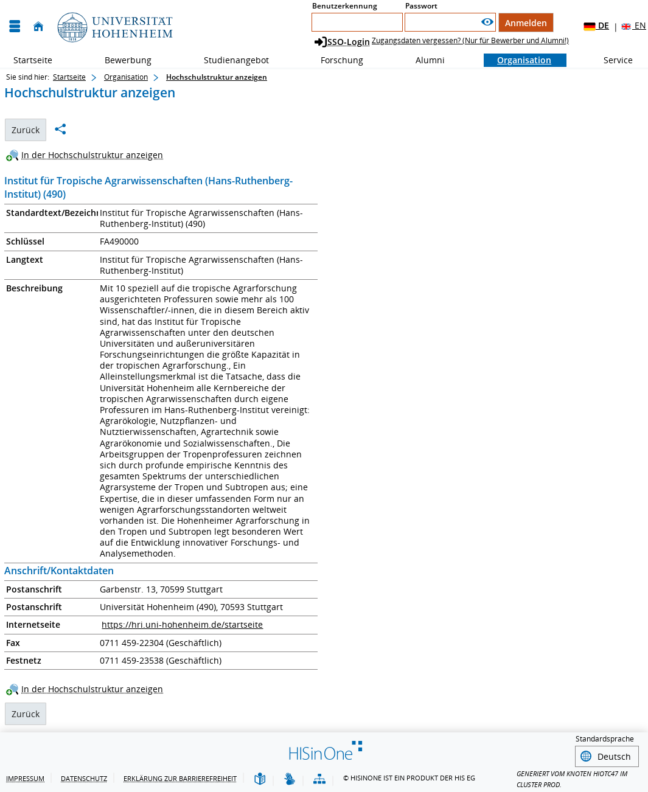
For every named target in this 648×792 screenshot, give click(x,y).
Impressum (25, 776)
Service (611, 60)
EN (633, 25)
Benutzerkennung (344, 6)
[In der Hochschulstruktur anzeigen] (87, 155)
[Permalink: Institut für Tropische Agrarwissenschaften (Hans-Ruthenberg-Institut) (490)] (60, 129)
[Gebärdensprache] (290, 778)
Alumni (423, 60)
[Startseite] (38, 26)
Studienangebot (229, 60)
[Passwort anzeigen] (487, 22)
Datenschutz (84, 776)
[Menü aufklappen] (14, 26)
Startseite (32, 60)
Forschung (335, 60)
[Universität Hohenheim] (114, 26)
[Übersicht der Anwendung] (319, 778)
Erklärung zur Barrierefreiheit (180, 776)
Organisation (517, 60)
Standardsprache (605, 739)
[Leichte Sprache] (260, 778)
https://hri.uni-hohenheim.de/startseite (182, 624)
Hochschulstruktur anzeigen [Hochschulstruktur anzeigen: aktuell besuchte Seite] (216, 77)
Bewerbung (121, 60)
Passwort (421, 6)
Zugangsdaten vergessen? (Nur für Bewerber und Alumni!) (470, 40)
